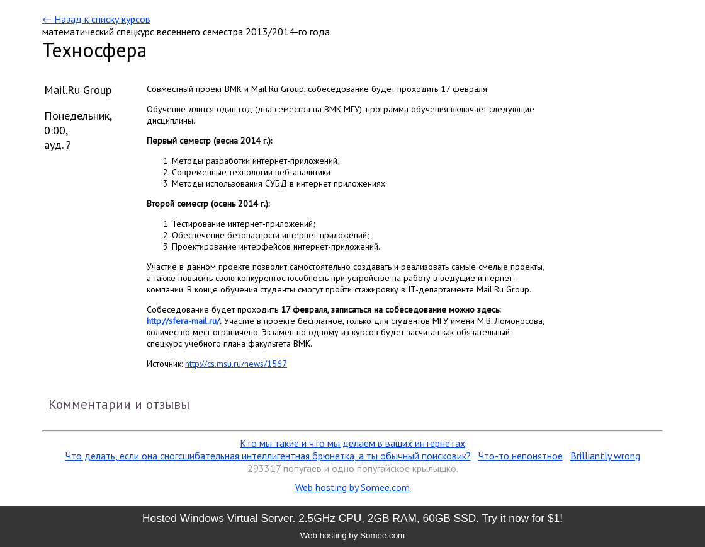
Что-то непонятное (520, 455)
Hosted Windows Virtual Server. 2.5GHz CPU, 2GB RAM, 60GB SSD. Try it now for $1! (352, 518)
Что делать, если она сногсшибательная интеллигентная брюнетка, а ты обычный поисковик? (268, 455)
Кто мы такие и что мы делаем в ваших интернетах (352, 443)
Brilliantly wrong (605, 455)
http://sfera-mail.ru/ (183, 320)
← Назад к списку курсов (96, 19)
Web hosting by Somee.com (352, 487)
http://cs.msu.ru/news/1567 (236, 363)
